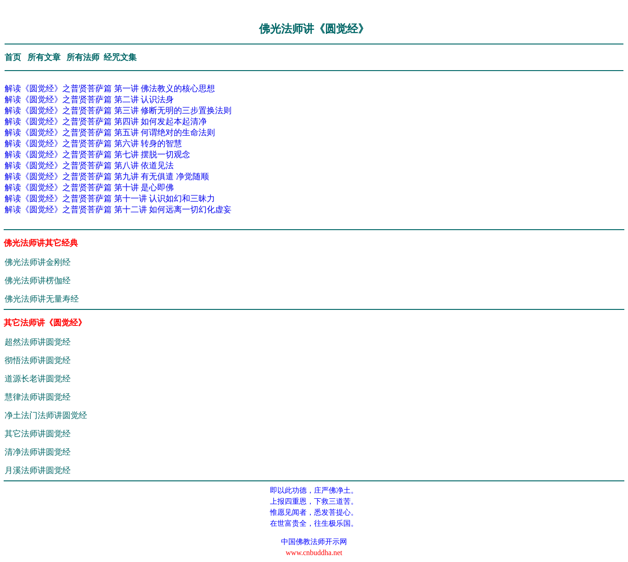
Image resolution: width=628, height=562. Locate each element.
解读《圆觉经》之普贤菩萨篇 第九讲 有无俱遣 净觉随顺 (107, 176)
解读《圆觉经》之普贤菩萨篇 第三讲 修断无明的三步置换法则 (118, 110)
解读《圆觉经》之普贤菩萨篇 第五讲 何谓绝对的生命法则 (110, 132)
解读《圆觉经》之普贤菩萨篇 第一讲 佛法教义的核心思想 (110, 88)
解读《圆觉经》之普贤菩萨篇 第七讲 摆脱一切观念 (97, 154)
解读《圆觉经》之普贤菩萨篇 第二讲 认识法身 (89, 99)
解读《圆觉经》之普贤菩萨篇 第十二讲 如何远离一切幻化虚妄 (118, 209)
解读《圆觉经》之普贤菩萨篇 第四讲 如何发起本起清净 (106, 121)
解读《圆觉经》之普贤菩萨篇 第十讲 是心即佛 (89, 187)
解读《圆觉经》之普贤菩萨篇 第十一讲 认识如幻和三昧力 (110, 198)
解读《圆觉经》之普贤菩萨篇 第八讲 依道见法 (89, 165)
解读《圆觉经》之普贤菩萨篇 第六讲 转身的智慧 (93, 143)
